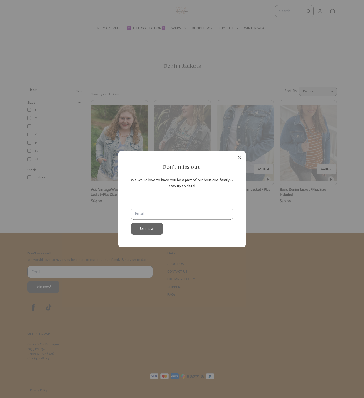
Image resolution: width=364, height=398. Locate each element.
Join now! (147, 228)
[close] (239, 157)
